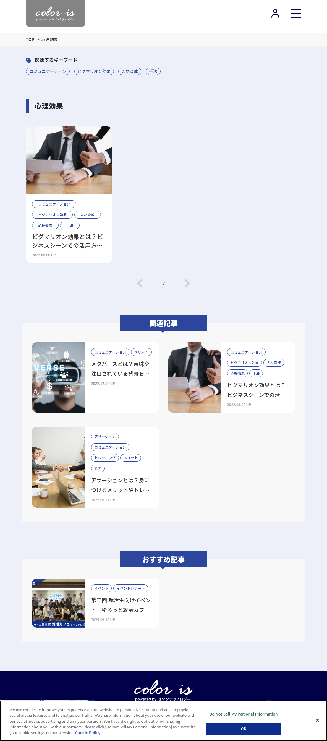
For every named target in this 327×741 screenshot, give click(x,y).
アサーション (105, 436)
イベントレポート (130, 588)
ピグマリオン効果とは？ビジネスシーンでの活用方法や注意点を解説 (67, 241)
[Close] (317, 720)
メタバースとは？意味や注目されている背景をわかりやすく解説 (120, 373)
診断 (97, 468)
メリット (141, 351)
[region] (163, 721)
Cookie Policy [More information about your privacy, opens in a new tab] (88, 732)
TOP (30, 39)
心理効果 (45, 225)
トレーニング (105, 457)
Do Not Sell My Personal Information (243, 714)
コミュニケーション (48, 71)
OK (243, 729)
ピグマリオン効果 (94, 71)
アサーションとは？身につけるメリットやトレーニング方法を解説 (120, 489)
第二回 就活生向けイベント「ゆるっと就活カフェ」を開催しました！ (121, 609)
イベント (101, 588)
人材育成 (130, 71)
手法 (153, 71)
